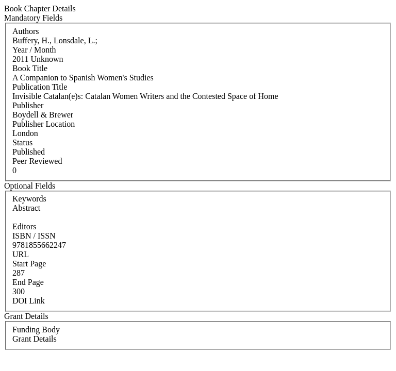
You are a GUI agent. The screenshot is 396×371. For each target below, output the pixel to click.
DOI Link (28, 300)
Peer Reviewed (37, 161)
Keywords (29, 198)
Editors (24, 226)
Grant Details (34, 338)
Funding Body (36, 329)
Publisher (27, 105)
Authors (25, 31)
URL (20, 254)
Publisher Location (43, 124)
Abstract (26, 208)
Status (22, 142)
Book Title (29, 68)
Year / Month (34, 49)
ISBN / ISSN (34, 235)
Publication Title (39, 86)
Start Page (29, 263)
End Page (28, 282)
